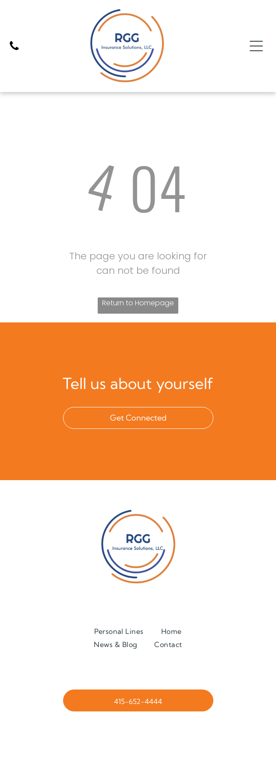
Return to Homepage (138, 303)
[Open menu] (256, 46)
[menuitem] (119, 631)
